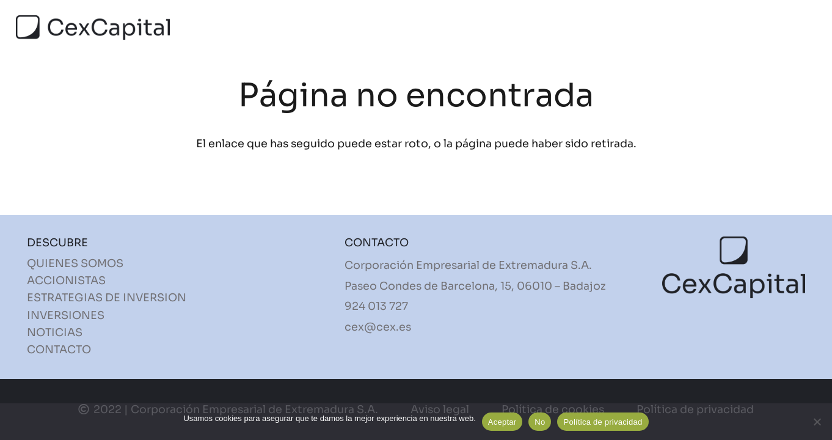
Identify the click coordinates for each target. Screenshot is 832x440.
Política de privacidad (602, 422)
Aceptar (502, 422)
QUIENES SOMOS (75, 263)
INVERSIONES (65, 315)
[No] (817, 422)
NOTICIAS (54, 332)
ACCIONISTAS (66, 280)
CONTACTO (59, 349)
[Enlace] (93, 27)
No (540, 422)
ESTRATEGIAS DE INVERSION (106, 297)
